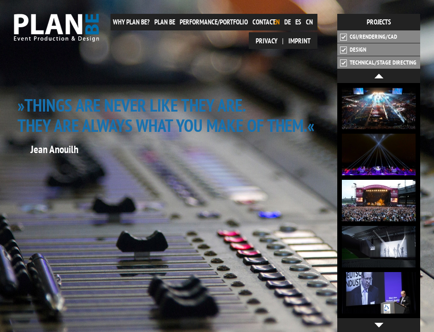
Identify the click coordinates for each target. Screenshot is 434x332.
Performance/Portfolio (214, 22)
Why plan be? (131, 22)
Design (353, 49)
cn (309, 22)
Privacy (266, 40)
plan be (164, 22)
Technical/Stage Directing (378, 62)
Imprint (299, 40)
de (287, 22)
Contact (264, 22)
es (298, 22)
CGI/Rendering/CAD (368, 36)
